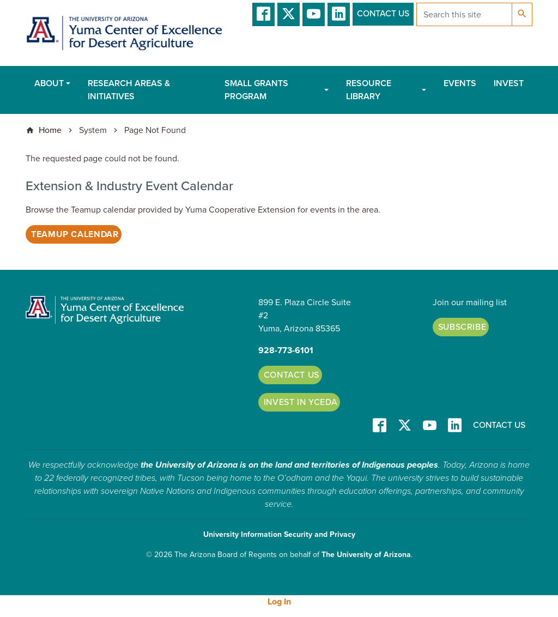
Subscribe (462, 327)
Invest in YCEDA (301, 402)
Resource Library (368, 90)
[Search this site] (464, 14)
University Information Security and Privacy (279, 534)
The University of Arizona (366, 554)
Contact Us (383, 13)
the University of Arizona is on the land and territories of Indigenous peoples (289, 464)
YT (313, 14)
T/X (288, 14)
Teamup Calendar (75, 234)
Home (50, 130)
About (49, 83)
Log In (279, 601)
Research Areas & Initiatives (129, 90)
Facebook (263, 14)
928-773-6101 (285, 350)
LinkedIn (338, 14)
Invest (509, 83)
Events (460, 83)
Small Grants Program (256, 90)
